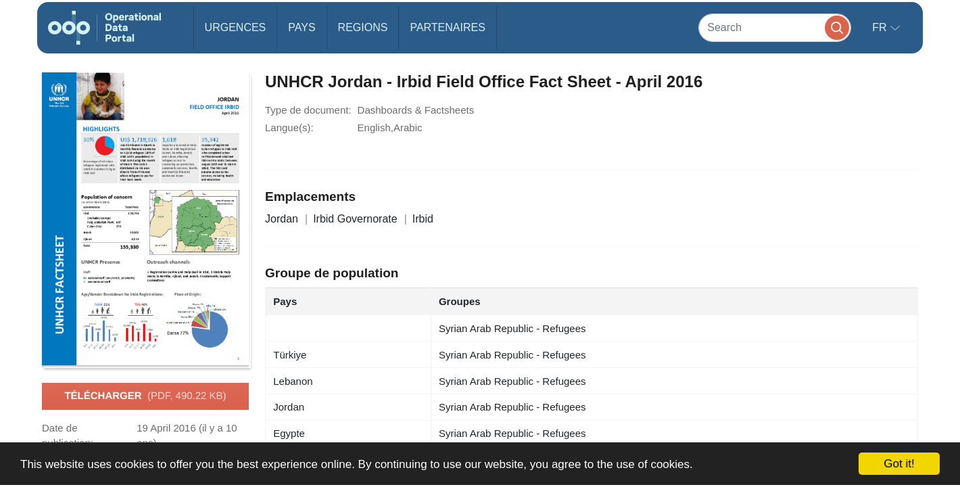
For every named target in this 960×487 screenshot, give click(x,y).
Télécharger (145, 396)
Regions (363, 27)
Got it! (899, 463)
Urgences (235, 27)
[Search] (774, 27)
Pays (301, 27)
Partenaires (447, 27)
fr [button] (881, 27)
